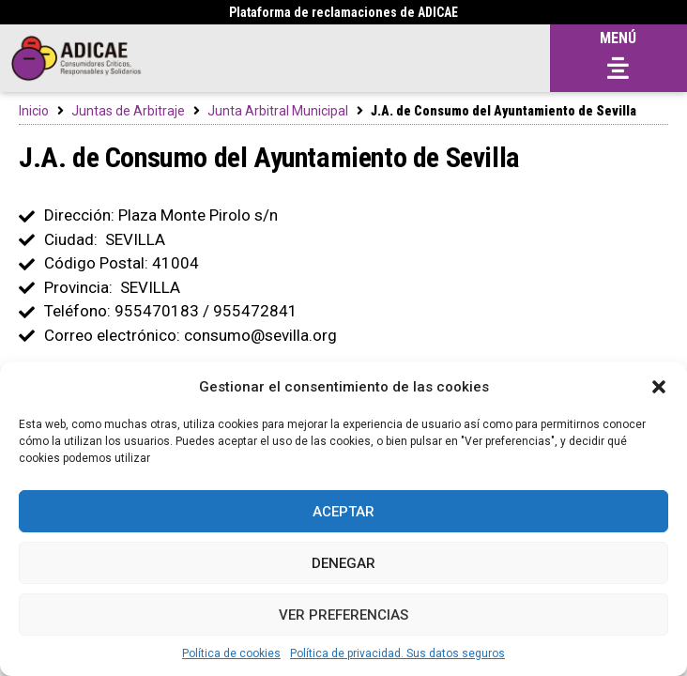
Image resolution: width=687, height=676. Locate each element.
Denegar (343, 563)
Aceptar (343, 511)
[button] (658, 386)
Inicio (34, 110)
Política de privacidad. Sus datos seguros (397, 653)
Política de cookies (231, 653)
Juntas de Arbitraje (128, 110)
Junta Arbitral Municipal (277, 110)
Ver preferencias (343, 615)
